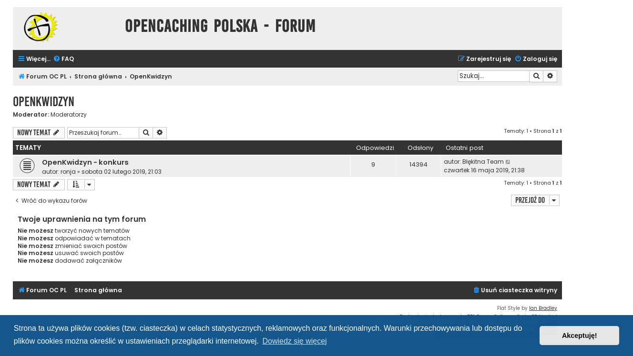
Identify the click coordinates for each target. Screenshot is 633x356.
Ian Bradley (543, 308)
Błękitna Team (483, 162)
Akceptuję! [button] (579, 335)
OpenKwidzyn (43, 101)
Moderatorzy (69, 115)
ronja (68, 172)
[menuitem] (63, 59)
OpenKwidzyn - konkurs (85, 162)
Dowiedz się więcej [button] (294, 341)
